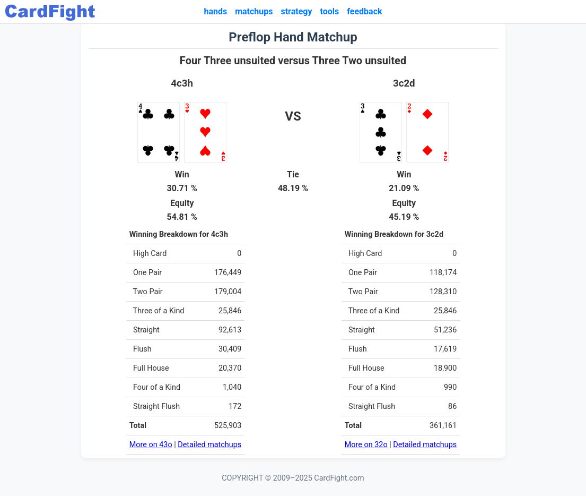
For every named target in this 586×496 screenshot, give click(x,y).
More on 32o (366, 444)
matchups (254, 11)
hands (215, 11)
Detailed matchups (209, 444)
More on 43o (150, 444)
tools (329, 11)
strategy (296, 11)
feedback (364, 11)
